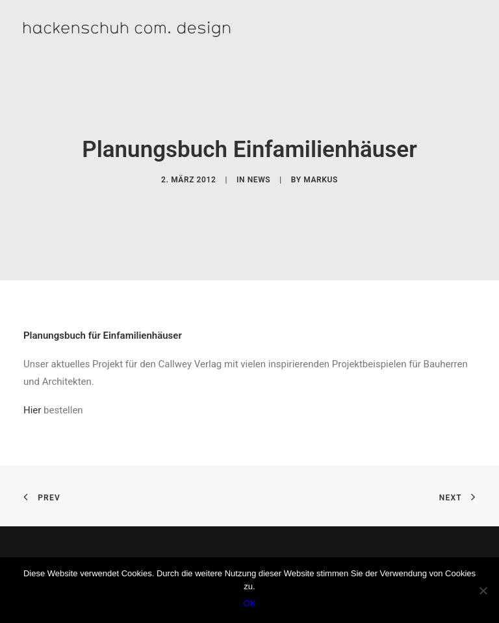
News (259, 179)
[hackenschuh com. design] (177, 29)
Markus (320, 179)
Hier (32, 410)
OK (250, 603)
